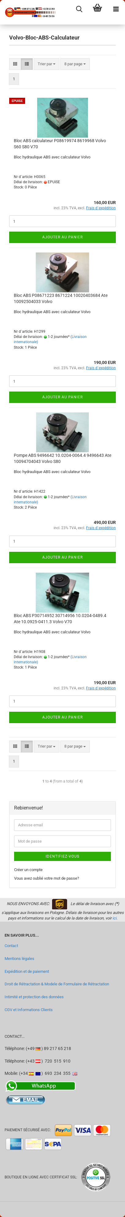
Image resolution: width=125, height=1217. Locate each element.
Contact (11, 945)
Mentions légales (19, 958)
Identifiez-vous (62, 856)
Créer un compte (28, 869)
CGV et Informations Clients (29, 1009)
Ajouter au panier (62, 237)
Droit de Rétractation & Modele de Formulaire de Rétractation (57, 984)
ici (114, 918)
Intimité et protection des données (34, 997)
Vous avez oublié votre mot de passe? (46, 878)
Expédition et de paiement (27, 971)
